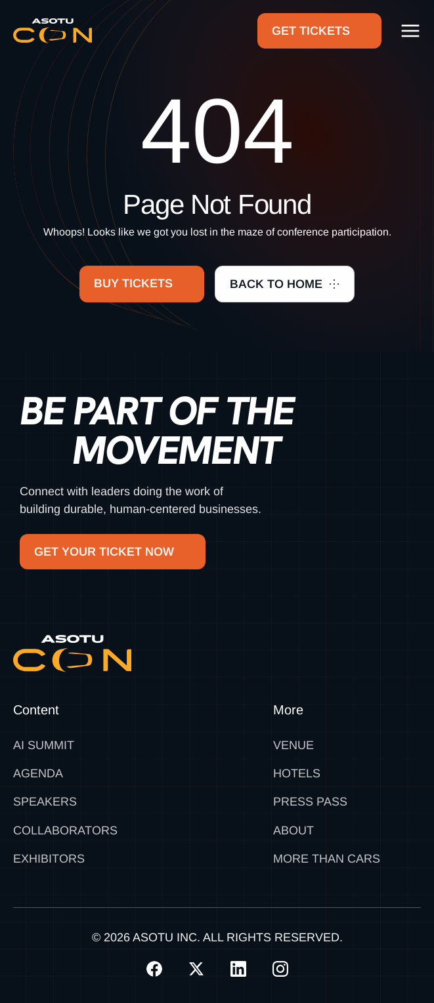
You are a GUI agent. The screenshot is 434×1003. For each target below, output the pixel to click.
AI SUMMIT (43, 745)
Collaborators (65, 830)
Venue (293, 745)
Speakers (45, 801)
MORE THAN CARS (326, 858)
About (293, 830)
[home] (52, 30)
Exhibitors (49, 858)
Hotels (296, 773)
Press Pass (310, 801)
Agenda (38, 773)
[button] (410, 30)
